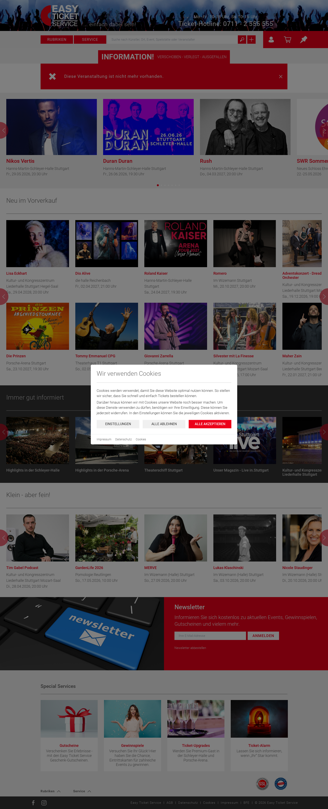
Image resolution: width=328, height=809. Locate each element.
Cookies (141, 439)
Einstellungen (118, 424)
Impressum (104, 439)
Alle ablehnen (164, 424)
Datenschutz (123, 439)
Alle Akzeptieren (210, 424)
